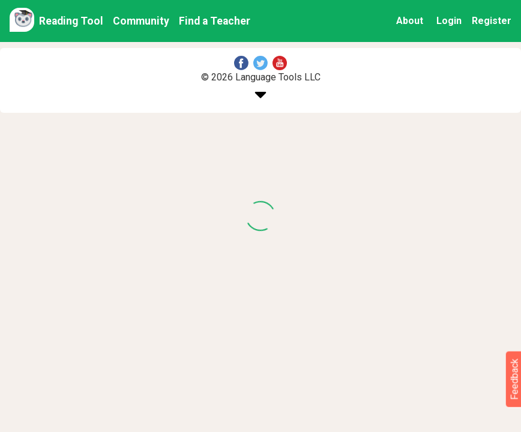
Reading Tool (71, 21)
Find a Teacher (214, 21)
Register (491, 20)
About (409, 20)
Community (141, 21)
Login (449, 20)
